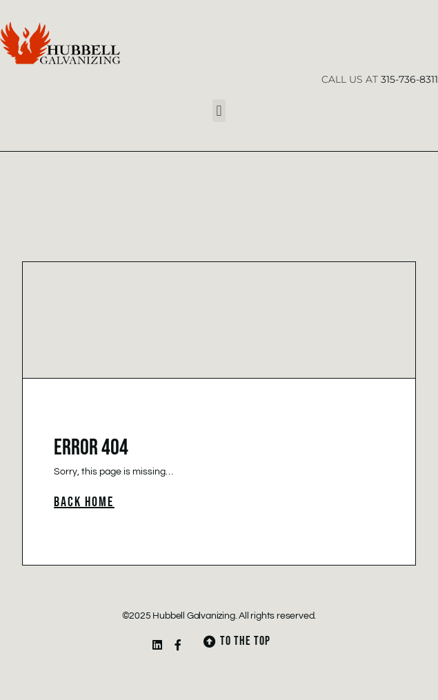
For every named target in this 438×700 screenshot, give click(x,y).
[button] (219, 110)
